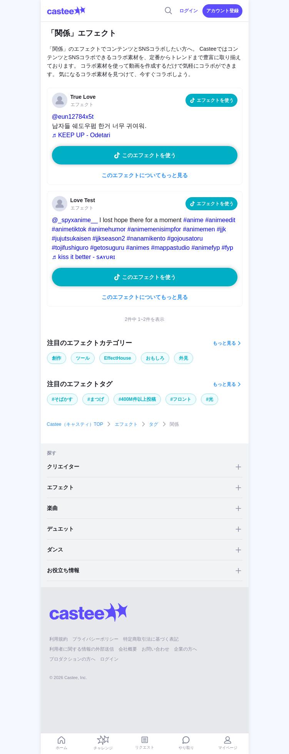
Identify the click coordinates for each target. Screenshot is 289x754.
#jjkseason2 (108, 238)
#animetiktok (69, 229)
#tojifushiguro (70, 247)
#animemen (199, 229)
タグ (153, 424)
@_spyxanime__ (75, 220)
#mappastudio (170, 247)
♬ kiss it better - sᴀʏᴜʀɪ (83, 257)
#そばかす (62, 399)
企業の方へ (185, 649)
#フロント (181, 399)
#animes (137, 247)
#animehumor (107, 229)
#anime (193, 220)
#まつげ (95, 399)
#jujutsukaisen (71, 238)
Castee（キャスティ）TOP (75, 424)
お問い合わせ (155, 649)
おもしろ (155, 358)
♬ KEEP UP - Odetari (81, 135)
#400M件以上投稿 (137, 399)
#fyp (227, 247)
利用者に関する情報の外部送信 (81, 649)
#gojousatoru (185, 238)
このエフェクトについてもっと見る (145, 175)
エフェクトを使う (215, 100)
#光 (209, 399)
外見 (183, 358)
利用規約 (58, 639)
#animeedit (220, 220)
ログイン (188, 10)
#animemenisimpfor (154, 229)
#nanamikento (146, 238)
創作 (56, 358)
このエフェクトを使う (149, 155)
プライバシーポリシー (95, 639)
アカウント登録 (222, 10)
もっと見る (224, 343)
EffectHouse (117, 358)
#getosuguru (107, 247)
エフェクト (126, 424)
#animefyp (205, 247)
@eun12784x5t (73, 116)
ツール (83, 358)
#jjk (221, 229)
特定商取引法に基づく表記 (151, 639)
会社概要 (128, 649)
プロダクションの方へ (72, 659)
